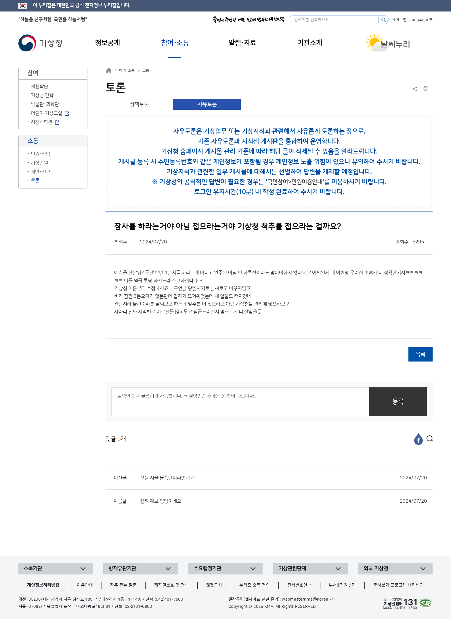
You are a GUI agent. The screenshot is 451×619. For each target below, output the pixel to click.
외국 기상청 (376, 569)
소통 (145, 70)
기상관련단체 (292, 569)
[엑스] (428, 439)
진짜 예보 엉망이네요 (283, 501)
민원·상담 (40, 154)
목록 (420, 354)
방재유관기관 (122, 569)
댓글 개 (116, 439)
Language (419, 20)
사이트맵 (399, 20)
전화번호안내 (299, 585)
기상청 (40, 43)
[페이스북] (418, 439)
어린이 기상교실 (46, 113)
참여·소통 (127, 70)
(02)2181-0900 (137, 606)
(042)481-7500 (169, 599)
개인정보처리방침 (43, 585)
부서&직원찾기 (342, 585)
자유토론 (207, 104)
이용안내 (85, 585)
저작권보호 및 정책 (171, 585)
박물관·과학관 (45, 104)
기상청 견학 (42, 95)
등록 (398, 401)
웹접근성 (214, 585)
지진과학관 (41, 122)
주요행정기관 (207, 569)
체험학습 (39, 86)
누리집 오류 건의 (254, 585)
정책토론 (139, 104)
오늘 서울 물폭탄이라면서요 (283, 477)
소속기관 (33, 569)
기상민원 (39, 163)
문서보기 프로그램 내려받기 (398, 585)
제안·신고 (40, 171)
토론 (35, 180)
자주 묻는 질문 (123, 585)
